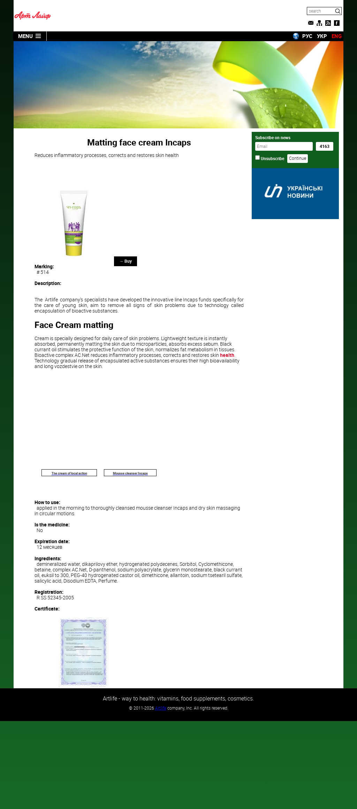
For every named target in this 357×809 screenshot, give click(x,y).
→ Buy (125, 261)
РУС (307, 35)
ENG (337, 35)
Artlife (160, 708)
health (227, 355)
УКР (322, 35)
